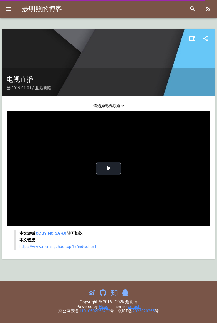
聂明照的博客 (42, 9)
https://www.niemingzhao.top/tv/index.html (57, 246)
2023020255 (143, 311)
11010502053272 (94, 311)
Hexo (103, 306)
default (134, 306)
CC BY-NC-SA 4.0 (51, 233)
